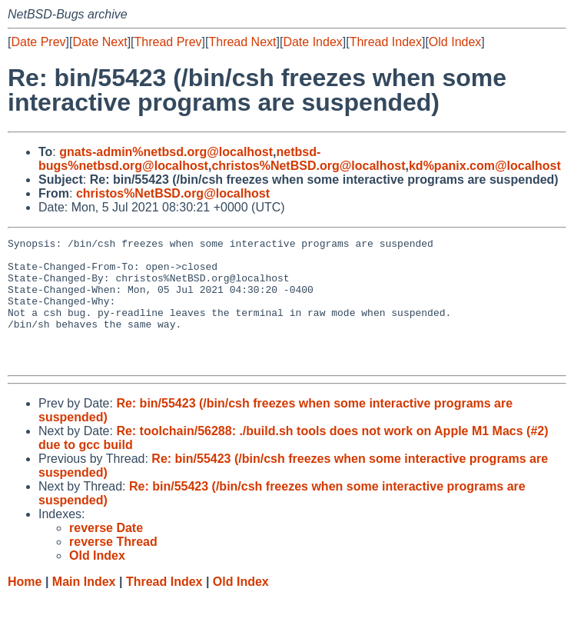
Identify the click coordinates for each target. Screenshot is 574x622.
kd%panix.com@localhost (485, 165)
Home (24, 607)
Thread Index (386, 41)
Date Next (99, 41)
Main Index (84, 607)
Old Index (455, 41)
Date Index (312, 41)
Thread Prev (168, 41)
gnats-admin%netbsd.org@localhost (166, 151)
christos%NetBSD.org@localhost (308, 165)
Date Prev (38, 41)
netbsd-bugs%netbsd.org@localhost (179, 158)
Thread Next (242, 41)
